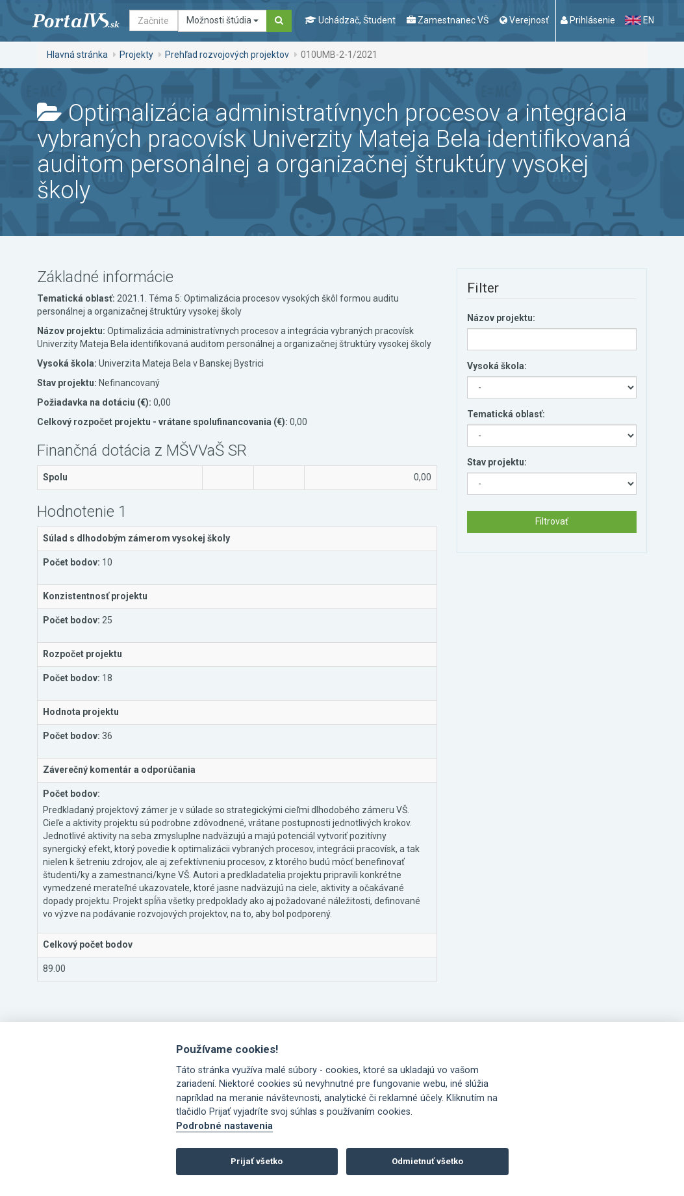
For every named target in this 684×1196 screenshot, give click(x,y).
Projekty (136, 54)
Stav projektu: (497, 462)
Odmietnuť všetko (427, 1161)
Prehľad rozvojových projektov (227, 54)
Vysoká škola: (497, 366)
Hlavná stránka (77, 54)
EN (639, 20)
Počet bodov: (71, 562)
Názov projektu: (501, 318)
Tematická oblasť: (506, 414)
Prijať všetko (257, 1161)
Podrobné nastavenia (224, 1126)
